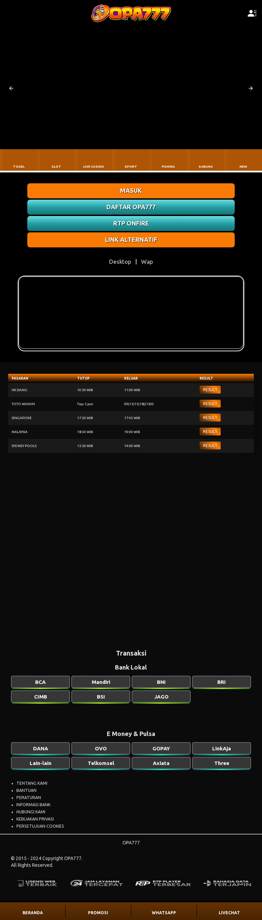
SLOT (56, 166)
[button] (11, 88)
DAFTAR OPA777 (131, 206)
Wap (147, 261)
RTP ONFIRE (131, 223)
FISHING (168, 166)
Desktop (120, 261)
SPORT (131, 166)
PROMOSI (98, 912)
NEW (243, 166)
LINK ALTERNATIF (131, 239)
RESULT (210, 389)
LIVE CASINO (93, 166)
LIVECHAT (229, 912)
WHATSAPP (164, 912)
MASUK (131, 190)
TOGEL (19, 166)
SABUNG (206, 166)
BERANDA (33, 912)
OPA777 (131, 842)
